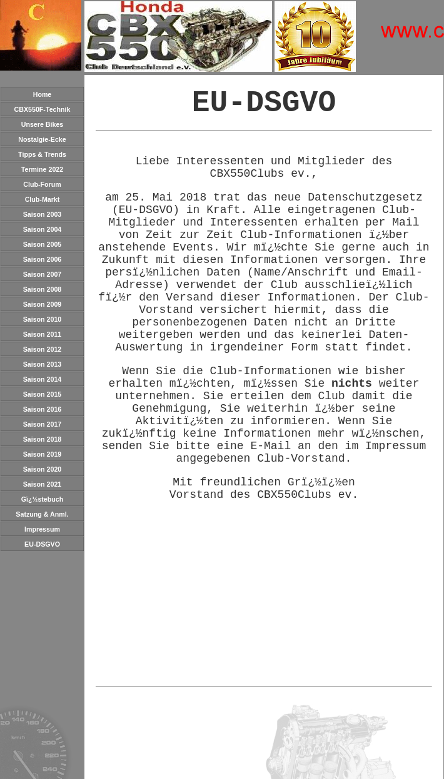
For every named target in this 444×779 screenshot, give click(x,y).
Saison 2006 (42, 259)
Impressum (42, 529)
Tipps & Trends (42, 154)
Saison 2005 (42, 244)
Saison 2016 (42, 409)
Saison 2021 (42, 484)
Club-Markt (42, 199)
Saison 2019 (42, 454)
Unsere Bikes (42, 124)
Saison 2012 (42, 349)
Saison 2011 (42, 334)
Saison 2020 (42, 469)
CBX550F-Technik (42, 109)
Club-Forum (42, 184)
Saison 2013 (42, 364)
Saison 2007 (42, 274)
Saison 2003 (42, 214)
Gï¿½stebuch (42, 499)
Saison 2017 (42, 424)
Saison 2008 (42, 289)
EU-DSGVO (42, 544)
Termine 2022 (42, 169)
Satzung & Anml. (42, 514)
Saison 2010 (42, 319)
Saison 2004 (42, 229)
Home (42, 94)
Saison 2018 (42, 439)
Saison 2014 (42, 379)
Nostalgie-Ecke (42, 139)
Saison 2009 (42, 304)
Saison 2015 (42, 394)
